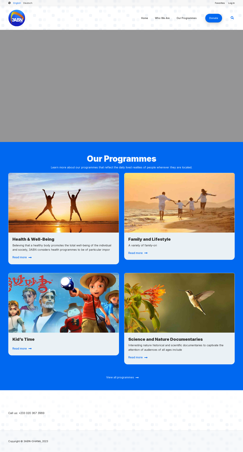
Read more (19, 257)
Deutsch (27, 3)
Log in (231, 3)
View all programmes (120, 377)
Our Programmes (187, 18)
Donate (213, 18)
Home (144, 18)
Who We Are (162, 18)
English (17, 3)
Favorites (220, 3)
